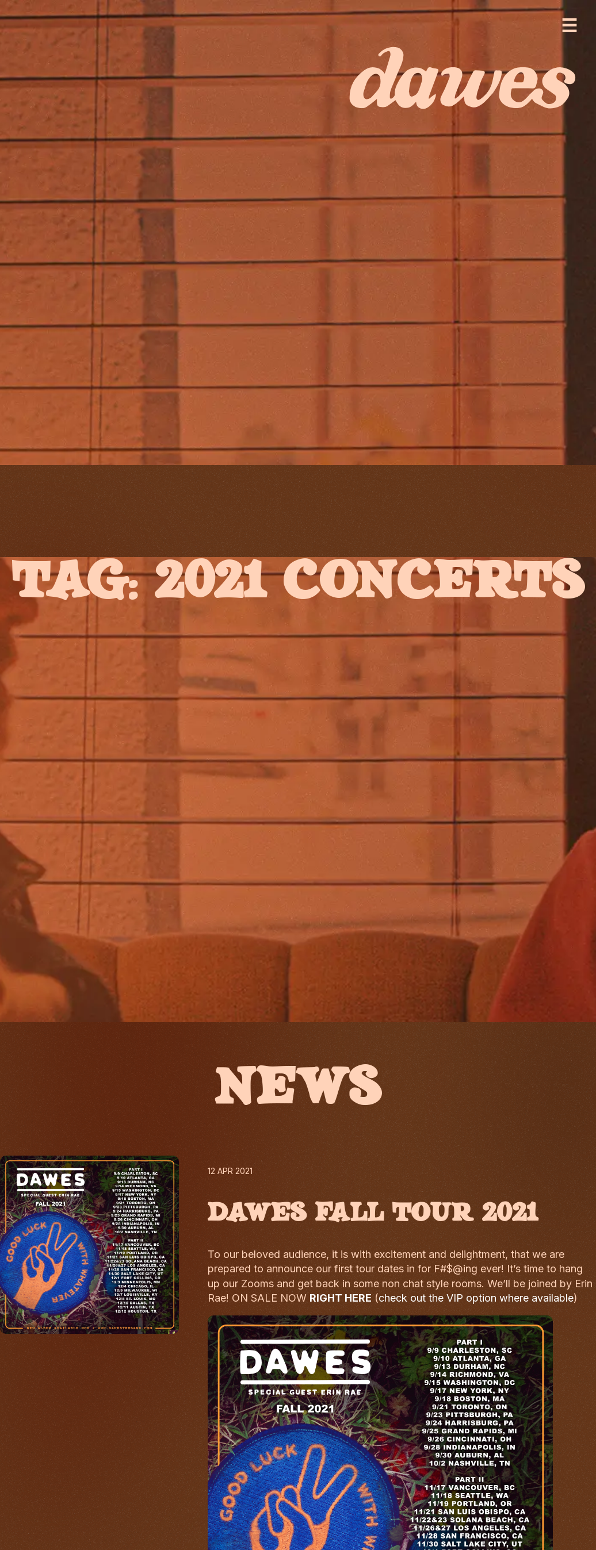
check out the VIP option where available (476, 1298)
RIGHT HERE (341, 1298)
